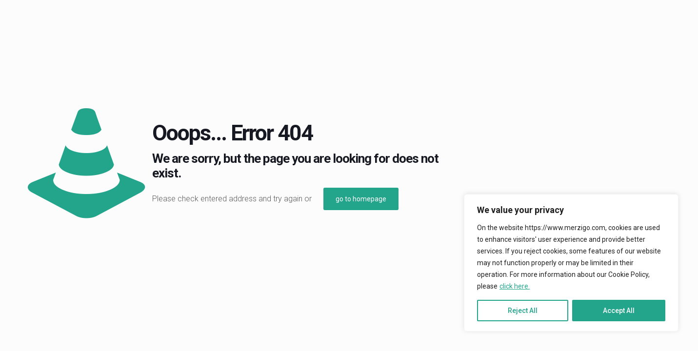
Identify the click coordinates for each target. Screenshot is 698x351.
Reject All (523, 310)
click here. (514, 286)
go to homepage (361, 199)
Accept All (619, 310)
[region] (571, 263)
